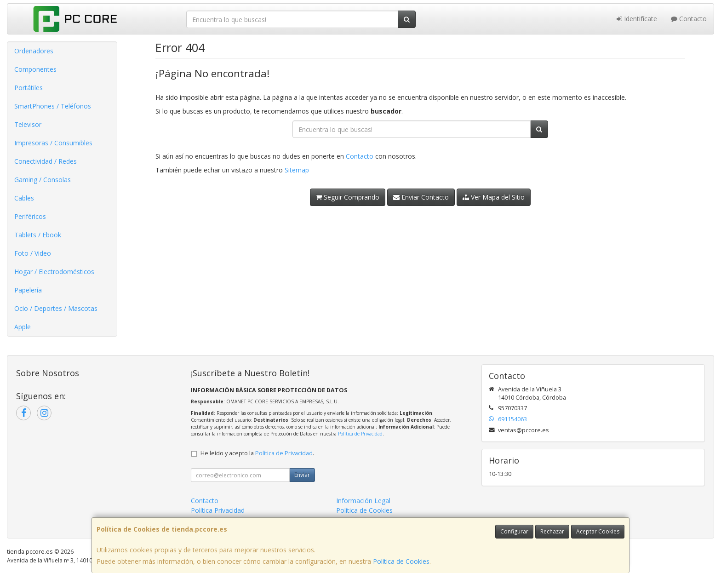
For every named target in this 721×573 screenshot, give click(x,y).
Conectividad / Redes (45, 161)
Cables (24, 198)
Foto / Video (32, 253)
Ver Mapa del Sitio (494, 197)
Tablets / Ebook (37, 234)
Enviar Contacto (421, 197)
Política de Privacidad (360, 433)
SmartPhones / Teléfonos (52, 106)
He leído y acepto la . (257, 453)
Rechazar (552, 531)
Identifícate (637, 18)
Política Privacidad (218, 510)
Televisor (27, 124)
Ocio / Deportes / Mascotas (55, 308)
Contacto (689, 18)
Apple (22, 326)
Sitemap (297, 170)
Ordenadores (33, 50)
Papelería (28, 290)
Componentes (35, 69)
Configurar (514, 531)
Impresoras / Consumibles (53, 142)
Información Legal (363, 500)
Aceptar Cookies (597, 531)
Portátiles (28, 87)
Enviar (302, 475)
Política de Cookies (401, 561)
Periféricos (30, 216)
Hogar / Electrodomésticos (54, 271)
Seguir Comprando (347, 197)
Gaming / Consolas (42, 179)
